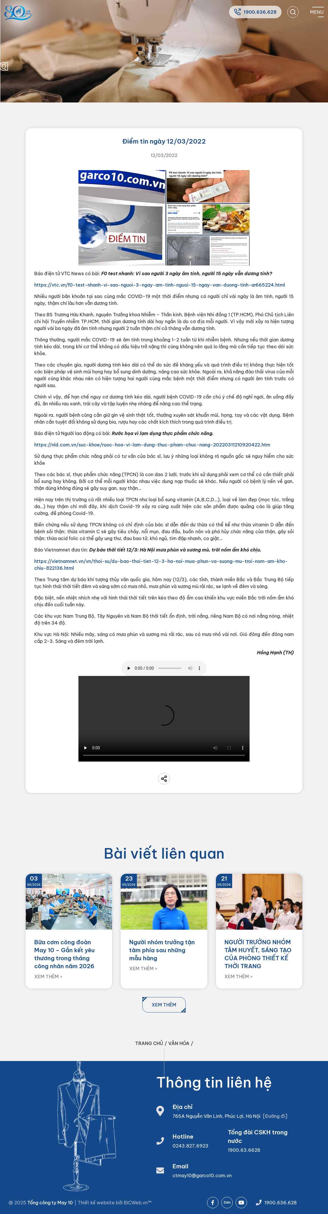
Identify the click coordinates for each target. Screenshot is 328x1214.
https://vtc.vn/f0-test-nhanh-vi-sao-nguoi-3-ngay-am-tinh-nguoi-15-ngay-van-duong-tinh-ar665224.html (159, 285)
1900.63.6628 (244, 1150)
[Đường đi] (275, 1116)
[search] (293, 12)
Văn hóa (178, 1043)
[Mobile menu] (317, 12)
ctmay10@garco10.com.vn (202, 1175)
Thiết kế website (97, 1202)
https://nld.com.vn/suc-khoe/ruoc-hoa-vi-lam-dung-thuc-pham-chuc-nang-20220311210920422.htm (152, 445)
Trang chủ (149, 1043)
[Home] (18, 13)
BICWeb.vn (136, 1202)
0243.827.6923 (190, 1146)
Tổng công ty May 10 (50, 1202)
